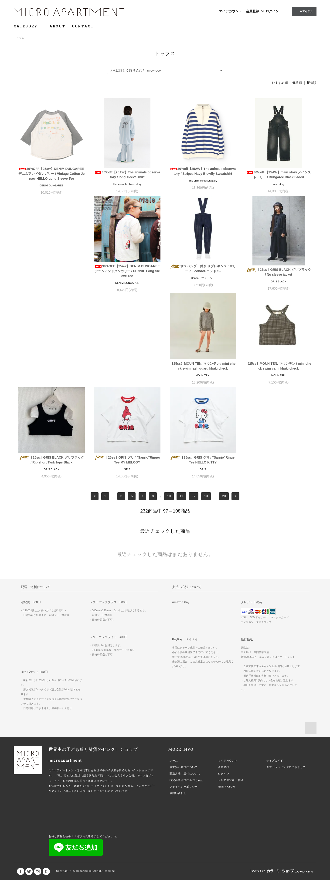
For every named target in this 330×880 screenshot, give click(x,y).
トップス (19, 37)
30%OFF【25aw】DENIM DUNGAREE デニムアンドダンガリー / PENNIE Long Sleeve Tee (51, 272)
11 (181, 405)
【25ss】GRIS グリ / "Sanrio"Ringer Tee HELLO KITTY (278, 368)
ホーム (174, 669)
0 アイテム (304, 11)
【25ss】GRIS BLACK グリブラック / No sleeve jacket (202, 273)
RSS (221, 695)
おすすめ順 (280, 83)
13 (206, 405)
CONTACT (83, 26)
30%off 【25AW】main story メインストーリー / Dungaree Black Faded (278, 174)
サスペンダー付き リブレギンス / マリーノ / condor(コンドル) (127, 270)
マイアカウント (230, 11)
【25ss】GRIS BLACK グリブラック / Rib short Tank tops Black (127, 368)
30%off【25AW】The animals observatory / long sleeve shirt (127, 174)
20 (224, 405)
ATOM (231, 695)
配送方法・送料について (185, 682)
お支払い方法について (184, 676)
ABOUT (57, 26)
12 (194, 405)
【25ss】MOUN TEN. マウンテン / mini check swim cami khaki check (51, 368)
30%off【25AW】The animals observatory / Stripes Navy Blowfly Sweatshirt (203, 171)
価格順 (297, 83)
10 (169, 405)
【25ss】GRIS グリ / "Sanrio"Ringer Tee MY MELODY (203, 368)
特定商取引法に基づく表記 (186, 689)
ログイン (272, 11)
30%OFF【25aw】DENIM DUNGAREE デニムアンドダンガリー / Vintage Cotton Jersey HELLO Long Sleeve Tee (51, 173)
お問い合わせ (178, 702)
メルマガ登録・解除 (230, 689)
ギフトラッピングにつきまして (286, 676)
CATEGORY (28, 26)
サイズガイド (274, 669)
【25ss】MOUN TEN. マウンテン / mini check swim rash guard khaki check (278, 270)
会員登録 (252, 11)
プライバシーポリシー (184, 695)
